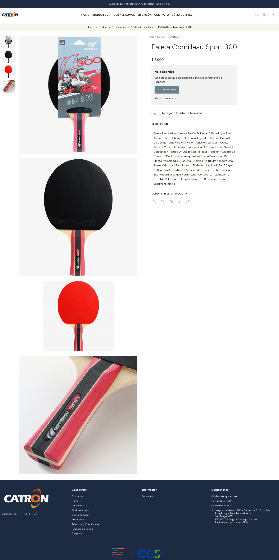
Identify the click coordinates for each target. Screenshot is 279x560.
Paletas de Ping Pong (142, 26)
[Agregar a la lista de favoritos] (176, 112)
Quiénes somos (123, 15)
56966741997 (221, 490)
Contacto (160, 15)
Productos (100, 15)
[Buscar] (255, 15)
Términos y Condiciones (85, 509)
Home (84, 15)
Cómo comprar (181, 15)
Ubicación (143, 15)
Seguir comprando (165, 97)
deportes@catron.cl (224, 481)
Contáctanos (166, 88)
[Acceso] (264, 15)
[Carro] (274, 15)
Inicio (91, 26)
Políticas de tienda (82, 513)
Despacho (77, 518)
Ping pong (120, 26)
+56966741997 (221, 486)
